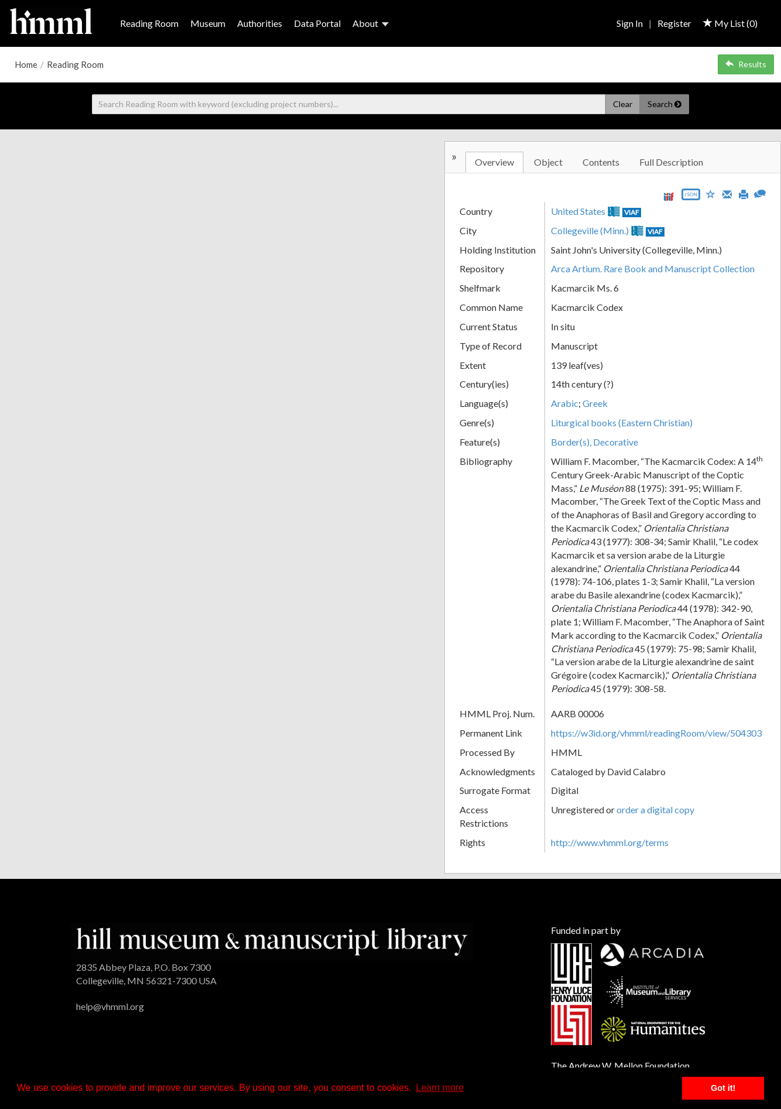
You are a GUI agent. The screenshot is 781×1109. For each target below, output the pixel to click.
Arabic (564, 403)
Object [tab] (548, 161)
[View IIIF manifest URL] (668, 196)
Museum (207, 23)
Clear (622, 104)
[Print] (743, 193)
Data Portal (317, 23)
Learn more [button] (440, 1088)
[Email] (727, 193)
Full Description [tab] (671, 161)
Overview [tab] (494, 161)
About (370, 23)
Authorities (259, 23)
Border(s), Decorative (594, 441)
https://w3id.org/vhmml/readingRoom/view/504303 (656, 732)
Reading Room (149, 23)
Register (674, 23)
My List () (730, 23)
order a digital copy (655, 809)
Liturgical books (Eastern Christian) (622, 422)
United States (578, 211)
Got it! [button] (723, 1088)
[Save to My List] (710, 193)
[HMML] (272, 940)
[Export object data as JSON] (690, 197)
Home (26, 64)
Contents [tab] (601, 161)
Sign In (629, 23)
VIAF (631, 212)
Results (745, 64)
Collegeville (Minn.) (590, 230)
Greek (595, 403)
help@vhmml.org (110, 1006)
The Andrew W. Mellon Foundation (620, 1065)
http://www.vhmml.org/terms (610, 842)
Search (664, 104)
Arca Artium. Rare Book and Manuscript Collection (653, 268)
